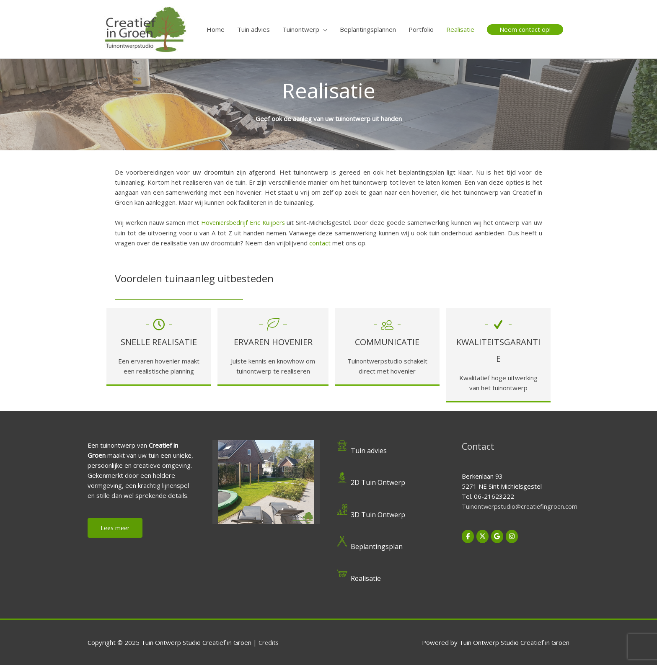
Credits (269, 642)
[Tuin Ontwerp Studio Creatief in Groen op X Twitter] (482, 535)
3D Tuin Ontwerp (379, 513)
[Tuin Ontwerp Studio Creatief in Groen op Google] (497, 535)
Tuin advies (253, 29)
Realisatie (460, 29)
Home (216, 29)
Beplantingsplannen (368, 29)
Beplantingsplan (378, 546)
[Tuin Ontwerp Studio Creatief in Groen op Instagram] (512, 535)
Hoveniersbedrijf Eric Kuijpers (243, 222)
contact (320, 242)
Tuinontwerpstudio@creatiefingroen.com (521, 506)
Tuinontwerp (300, 29)
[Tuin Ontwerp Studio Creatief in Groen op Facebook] (468, 535)
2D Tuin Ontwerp (379, 482)
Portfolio (421, 29)
